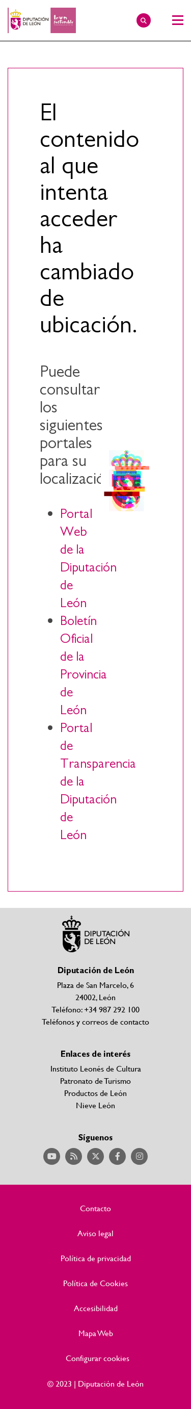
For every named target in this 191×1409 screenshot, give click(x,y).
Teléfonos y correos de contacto (95, 1021)
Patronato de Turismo (95, 1080)
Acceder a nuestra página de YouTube (51, 1156)
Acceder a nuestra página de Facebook (117, 1156)
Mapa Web (95, 1333)
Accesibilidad (96, 1308)
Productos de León (95, 1093)
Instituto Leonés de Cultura (95, 1068)
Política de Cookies (95, 1283)
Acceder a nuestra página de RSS (73, 1156)
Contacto (95, 1208)
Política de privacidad (96, 1258)
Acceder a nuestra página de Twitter (95, 1156)
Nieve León (95, 1105)
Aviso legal (95, 1233)
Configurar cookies (97, 1358)
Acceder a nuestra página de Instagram (139, 1156)
